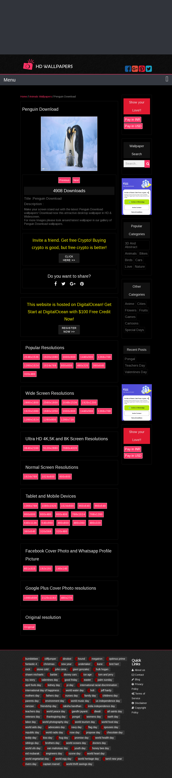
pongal (76, 716)
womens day (94, 716)
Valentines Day (138, 372)
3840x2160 (33, 448)
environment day (54, 700)
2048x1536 (33, 357)
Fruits (145, 310)
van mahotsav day (57, 748)
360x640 (100, 365)
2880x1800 (33, 402)
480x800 (65, 522)
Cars (140, 260)
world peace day (56, 711)
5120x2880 (52, 448)
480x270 (68, 597)
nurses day (71, 695)
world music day (80, 700)
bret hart (114, 664)
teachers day (32, 711)
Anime (131, 304)
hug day (63, 737)
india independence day (101, 706)
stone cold (42, 669)
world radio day (54, 732)
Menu (10, 80)
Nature (142, 266)
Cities (143, 304)
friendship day (48, 706)
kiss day (47, 737)
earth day (113, 716)
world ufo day (33, 748)
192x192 (47, 568)
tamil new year (114, 758)
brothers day (52, 743)
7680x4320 (72, 448)
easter (87, 679)
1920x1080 (52, 357)
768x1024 (80, 514)
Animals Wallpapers (42, 96)
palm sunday (105, 679)
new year (66, 664)
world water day (75, 690)
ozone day (74, 753)
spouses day (111, 727)
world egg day (63, 758)
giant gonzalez (81, 669)
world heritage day (88, 758)
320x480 (31, 374)
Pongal (132, 359)
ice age (88, 674)
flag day (92, 727)
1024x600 (50, 476)
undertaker (84, 664)
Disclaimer (139, 703)
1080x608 (32, 597)
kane (100, 664)
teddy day (31, 737)
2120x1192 (51, 597)
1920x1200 (91, 402)
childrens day (110, 695)
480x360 (81, 522)
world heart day (96, 753)
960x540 (102, 505)
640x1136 (32, 522)
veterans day (32, 716)
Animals (133, 253)
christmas (49, 664)
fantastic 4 (31, 664)
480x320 (84, 365)
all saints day (114, 711)
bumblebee (31, 658)
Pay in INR (134, 119)
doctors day (99, 743)
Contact (138, 674)
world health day (104, 737)
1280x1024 (33, 365)
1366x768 (106, 357)
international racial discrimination (98, 685)
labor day (30, 721)
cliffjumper (50, 658)
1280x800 (51, 419)
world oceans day (76, 743)
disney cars (70, 674)
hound (81, 658)
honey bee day (100, 748)
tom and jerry (105, 674)
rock (27, 669)
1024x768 (51, 365)
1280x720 (69, 419)
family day (90, 695)
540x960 (49, 522)
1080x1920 (51, 505)
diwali (97, 711)
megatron (97, 658)
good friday (71, 679)
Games (132, 317)
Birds (130, 260)
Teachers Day (137, 365)
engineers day (54, 753)
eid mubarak (32, 753)
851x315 (31, 568)
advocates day (56, 727)
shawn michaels (34, 674)
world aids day (33, 727)
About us (138, 670)
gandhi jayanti (79, 711)
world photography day (55, 721)
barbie (53, 674)
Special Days (136, 330)
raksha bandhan (72, 706)
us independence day (108, 700)
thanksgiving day (56, 716)
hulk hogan (102, 669)
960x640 (86, 505)
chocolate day (114, 732)
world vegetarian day (37, 758)
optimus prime (117, 658)
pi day (70, 685)
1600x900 (71, 357)
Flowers (132, 310)
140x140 (63, 568)
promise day (81, 737)
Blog (136, 679)
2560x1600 (52, 402)
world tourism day (85, 721)
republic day (32, 732)
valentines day (50, 679)
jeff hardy (106, 690)
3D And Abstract (133, 245)
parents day (32, 700)
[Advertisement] (86, 27)
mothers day (32, 695)
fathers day (52, 695)
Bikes (145, 253)
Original (31, 627)
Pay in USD (135, 126)
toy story (30, 679)
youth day (80, 748)
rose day (75, 732)
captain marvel (51, 764)
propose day (93, 732)
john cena (60, 669)
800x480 (47, 514)
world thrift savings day (79, 764)
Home (25, 96)
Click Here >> (71, 258)
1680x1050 (52, 411)
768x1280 (98, 514)
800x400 (63, 514)
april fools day (33, 685)
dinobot (67, 658)
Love (130, 266)
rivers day (31, 764)
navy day (76, 727)
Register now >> (71, 329)
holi (92, 690)
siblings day (32, 743)
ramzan (29, 706)
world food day (110, 721)
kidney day (54, 685)
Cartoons (133, 323)
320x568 (47, 531)
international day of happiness (42, 690)
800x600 (68, 365)
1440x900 (88, 357)
